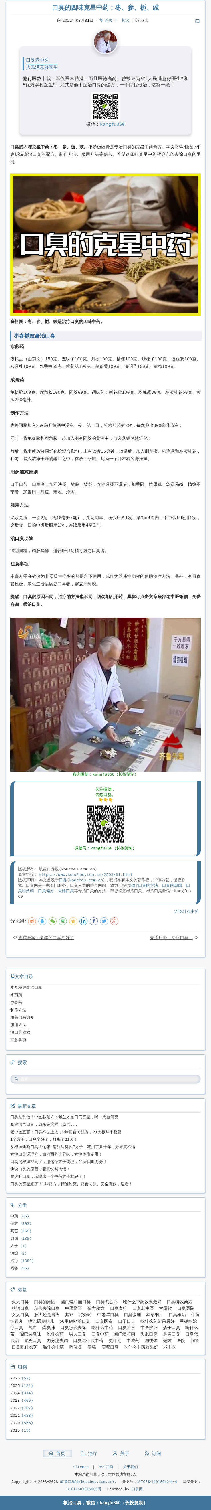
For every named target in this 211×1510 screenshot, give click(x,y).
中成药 (133, 1340)
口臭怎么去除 (73, 1327)
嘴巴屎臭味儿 (41, 1321)
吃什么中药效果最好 (142, 1301)
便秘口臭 (110, 1347)
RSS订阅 (106, 1466)
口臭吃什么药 (24, 1347)
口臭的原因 (172, 885)
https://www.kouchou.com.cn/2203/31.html (86, 874)
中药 (14, 1216)
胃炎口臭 (32, 1340)
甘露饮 (165, 1308)
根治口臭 (20, 1308)
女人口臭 (20, 1314)
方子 (14, 1245)
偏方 (14, 1223)
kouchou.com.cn (86, 879)
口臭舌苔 (126, 1327)
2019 (15, 1430)
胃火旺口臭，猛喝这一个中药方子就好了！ (48, 1176)
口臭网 (136, 1489)
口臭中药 (100, 1334)
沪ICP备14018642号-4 (157, 1481)
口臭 (63, 879)
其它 (125, 20)
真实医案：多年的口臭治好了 (46, 937)
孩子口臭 (171, 1327)
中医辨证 (149, 1327)
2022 (15, 1407)
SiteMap (81, 1466)
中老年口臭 (108, 1314)
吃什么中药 (189, 911)
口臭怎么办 (107, 1301)
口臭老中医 (143, 1308)
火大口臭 (20, 1301)
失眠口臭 (149, 1334)
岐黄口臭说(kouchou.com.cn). (88, 1481)
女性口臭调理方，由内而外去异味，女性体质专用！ (56, 1154)
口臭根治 (177, 1314)
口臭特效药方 (179, 1301)
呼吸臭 (75, 1347)
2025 (15, 1385)
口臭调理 (132, 1314)
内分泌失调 (57, 1340)
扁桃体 (151, 1340)
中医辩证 (73, 1308)
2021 (15, 1415)
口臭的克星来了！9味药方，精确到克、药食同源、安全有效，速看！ (71, 1183)
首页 (109, 20)
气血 (32, 1327)
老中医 (169, 1347)
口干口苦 (126, 1321)
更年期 (115, 1340)
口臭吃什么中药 (88, 1340)
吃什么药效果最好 (157, 1321)
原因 (14, 1238)
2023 (15, 1400)
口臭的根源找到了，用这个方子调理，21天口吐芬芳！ (58, 1161)
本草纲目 (154, 1314)
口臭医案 (104, 1321)
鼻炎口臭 (171, 1334)
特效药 (85, 1314)
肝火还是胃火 (47, 1314)
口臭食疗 (118, 1308)
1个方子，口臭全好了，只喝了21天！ (43, 1139)
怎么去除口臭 (47, 1308)
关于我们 (130, 1466)
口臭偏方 (46, 890)
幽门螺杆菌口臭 (76, 1301)
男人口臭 (77, 1334)
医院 (181, 1340)
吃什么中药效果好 (141, 1347)
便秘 (91, 1347)
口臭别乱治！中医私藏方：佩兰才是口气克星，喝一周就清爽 (64, 1116)
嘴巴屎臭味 (30, 1334)
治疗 (14, 1260)
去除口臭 (66, 890)
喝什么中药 (53, 1347)
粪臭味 (48, 1327)
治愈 (14, 1253)
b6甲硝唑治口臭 (74, 1321)
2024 (15, 1392)
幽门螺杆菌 (124, 1334)
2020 (15, 1422)
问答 (14, 1268)
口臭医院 (185, 1308)
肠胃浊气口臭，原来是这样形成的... (43, 1124)
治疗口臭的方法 (144, 885)
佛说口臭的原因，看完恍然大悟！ (40, 1169)
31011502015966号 (84, 1489)
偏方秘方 (96, 1308)
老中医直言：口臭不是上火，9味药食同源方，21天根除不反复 (66, 1131)
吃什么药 (55, 1334)
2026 (15, 1378)
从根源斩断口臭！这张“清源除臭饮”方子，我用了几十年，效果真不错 (72, 1146)
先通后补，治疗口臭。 (171, 937)
